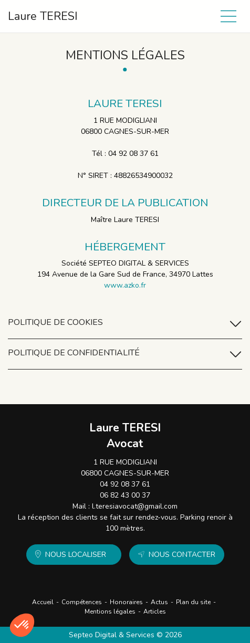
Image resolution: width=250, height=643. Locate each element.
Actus (159, 602)
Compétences (81, 602)
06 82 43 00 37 (125, 495)
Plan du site (193, 602)
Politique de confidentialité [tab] (125, 354)
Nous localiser (75, 555)
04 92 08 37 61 (125, 484)
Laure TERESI (43, 16)
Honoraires (126, 602)
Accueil (43, 602)
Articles (154, 611)
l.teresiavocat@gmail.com (135, 506)
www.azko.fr (125, 285)
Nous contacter (182, 555)
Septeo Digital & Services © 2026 (125, 635)
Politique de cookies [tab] (125, 323)
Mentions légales (110, 611)
